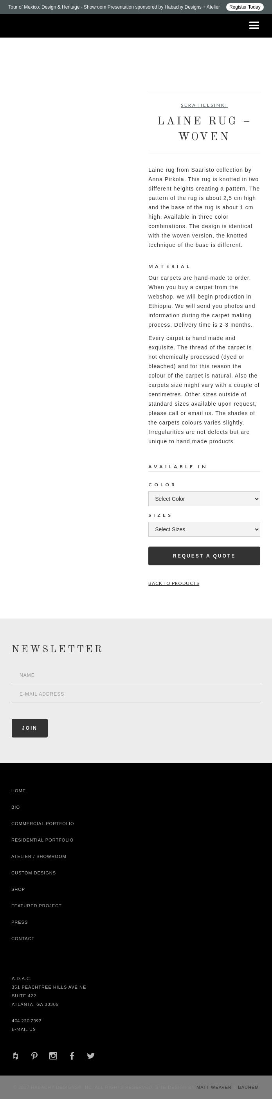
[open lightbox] (40, 127)
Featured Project (36, 905)
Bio (15, 807)
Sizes (160, 515)
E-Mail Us (24, 1029)
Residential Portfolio (42, 840)
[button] (254, 26)
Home (18, 790)
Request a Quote (204, 556)
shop (18, 889)
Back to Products (173, 583)
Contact (22, 938)
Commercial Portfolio (42, 823)
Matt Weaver (214, 1087)
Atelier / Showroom (39, 856)
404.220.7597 (26, 1020)
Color (162, 484)
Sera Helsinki (204, 105)
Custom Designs (33, 873)
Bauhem (247, 1087)
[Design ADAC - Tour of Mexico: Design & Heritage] (136, 7)
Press (19, 922)
